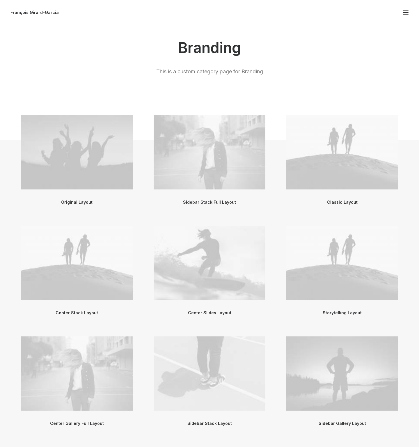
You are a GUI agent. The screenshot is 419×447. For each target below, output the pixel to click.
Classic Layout (342, 202)
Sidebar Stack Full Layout (209, 202)
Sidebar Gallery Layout (342, 423)
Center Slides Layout (209, 312)
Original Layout (77, 202)
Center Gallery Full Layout (77, 423)
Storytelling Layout (342, 312)
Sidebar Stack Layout (209, 423)
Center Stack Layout (77, 312)
